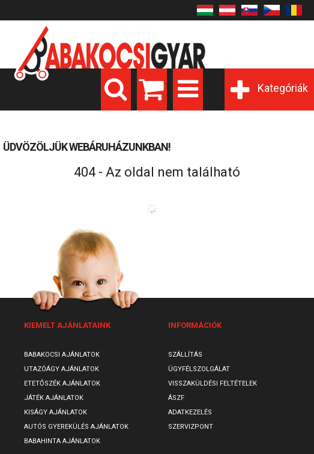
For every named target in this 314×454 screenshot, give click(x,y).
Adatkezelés (190, 412)
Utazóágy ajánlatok (61, 369)
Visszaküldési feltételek (212, 383)
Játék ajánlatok (53, 398)
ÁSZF (176, 398)
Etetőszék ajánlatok (62, 383)
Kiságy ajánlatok (55, 412)
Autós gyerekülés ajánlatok (76, 427)
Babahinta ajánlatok (62, 441)
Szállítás (185, 355)
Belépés (211, 25)
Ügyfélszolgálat (199, 369)
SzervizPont (190, 427)
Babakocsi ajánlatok (62, 355)
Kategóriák (283, 88)
